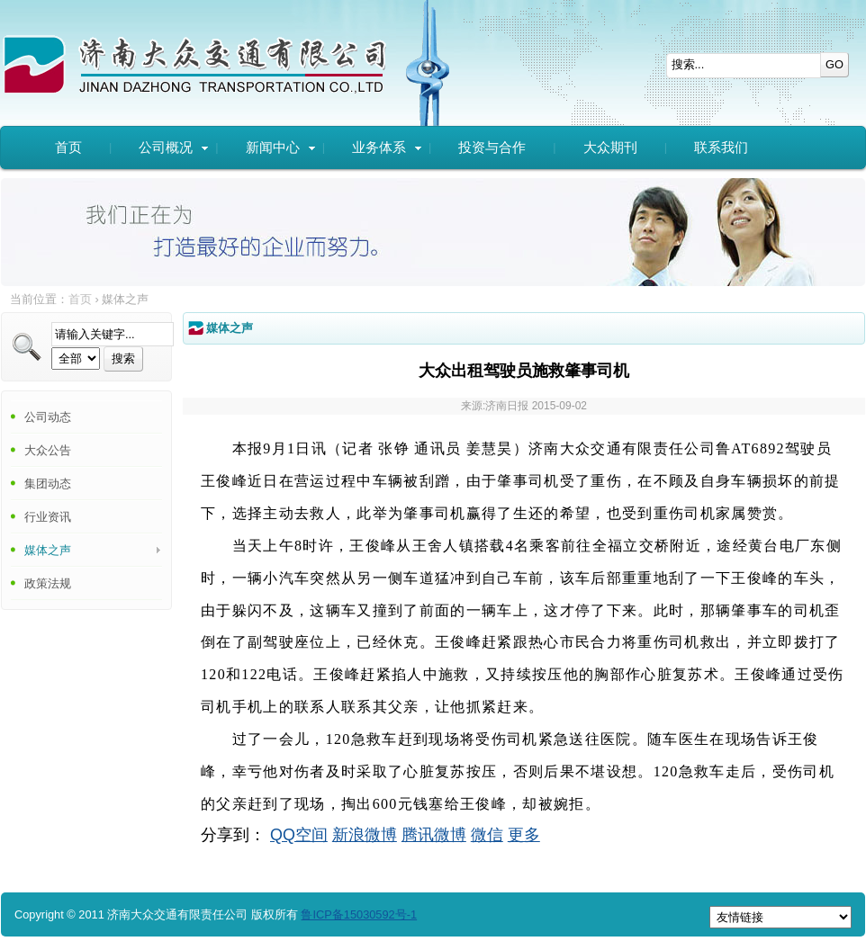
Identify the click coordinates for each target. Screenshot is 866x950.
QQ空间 (299, 835)
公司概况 (174, 147)
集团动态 (47, 483)
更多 (524, 835)
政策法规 (47, 583)
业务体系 (387, 147)
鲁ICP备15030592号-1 (359, 914)
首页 (68, 147)
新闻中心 (281, 147)
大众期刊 (610, 147)
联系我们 (721, 147)
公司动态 (47, 417)
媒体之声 (47, 550)
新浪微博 (364, 835)
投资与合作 (492, 147)
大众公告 (47, 450)
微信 (487, 835)
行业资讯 (47, 517)
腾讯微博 (433, 835)
